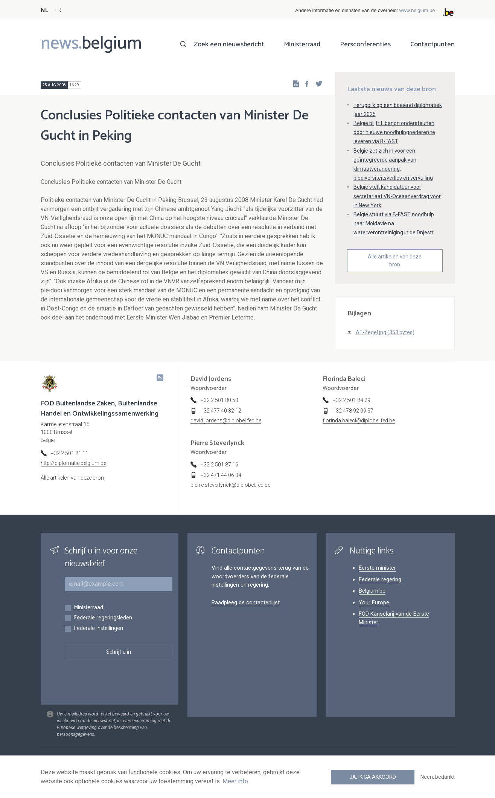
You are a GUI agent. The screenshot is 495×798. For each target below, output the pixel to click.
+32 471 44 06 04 (221, 475)
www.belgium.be (417, 10)
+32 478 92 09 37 (353, 411)
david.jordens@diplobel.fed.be (225, 420)
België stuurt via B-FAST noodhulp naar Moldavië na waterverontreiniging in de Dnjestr (393, 223)
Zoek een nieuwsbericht (229, 44)
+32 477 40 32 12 (221, 411)
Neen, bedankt (437, 777)
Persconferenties (365, 44)
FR (57, 10)
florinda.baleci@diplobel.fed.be (359, 420)
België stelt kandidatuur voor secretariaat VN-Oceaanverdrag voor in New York (397, 196)
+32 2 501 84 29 (351, 400)
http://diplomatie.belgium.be (73, 463)
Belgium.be (372, 590)
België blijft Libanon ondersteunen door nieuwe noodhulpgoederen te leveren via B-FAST (394, 132)
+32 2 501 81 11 (69, 453)
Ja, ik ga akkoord (372, 777)
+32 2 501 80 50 (219, 400)
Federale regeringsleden (103, 618)
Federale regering (380, 579)
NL (44, 10)
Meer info (235, 781)
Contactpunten (432, 44)
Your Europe (374, 602)
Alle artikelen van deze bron (395, 261)
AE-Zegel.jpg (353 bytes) (385, 332)
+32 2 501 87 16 (219, 465)
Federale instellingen (98, 628)
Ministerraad (302, 44)
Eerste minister (377, 567)
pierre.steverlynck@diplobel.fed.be (230, 485)
